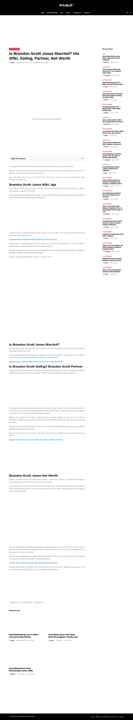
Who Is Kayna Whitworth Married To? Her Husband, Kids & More (112, 71)
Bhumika (107, 124)
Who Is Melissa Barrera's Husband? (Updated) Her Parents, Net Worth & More (112, 182)
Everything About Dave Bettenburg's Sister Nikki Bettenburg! (21, 670)
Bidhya (13, 674)
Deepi (12, 62)
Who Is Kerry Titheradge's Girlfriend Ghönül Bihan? (112, 271)
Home (43, 12)
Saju (105, 173)
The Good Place (38, 602)
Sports (68, 12)
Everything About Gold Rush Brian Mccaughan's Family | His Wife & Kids (63, 636)
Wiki (61, 12)
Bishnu (106, 146)
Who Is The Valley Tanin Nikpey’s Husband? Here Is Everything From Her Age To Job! (112, 208)
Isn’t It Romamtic (27, 602)
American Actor (14, 602)
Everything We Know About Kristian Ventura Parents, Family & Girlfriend (112, 223)
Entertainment (52, 12)
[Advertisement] (66, 32)
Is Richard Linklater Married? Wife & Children (113, 235)
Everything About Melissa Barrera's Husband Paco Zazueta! (112, 195)
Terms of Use (114, 717)
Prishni (106, 186)
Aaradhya (107, 75)
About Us (98, 717)
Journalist (77, 12)
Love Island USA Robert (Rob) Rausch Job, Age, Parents (113, 132)
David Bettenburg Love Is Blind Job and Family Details (23, 635)
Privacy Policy (106, 717)
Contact (87, 12)
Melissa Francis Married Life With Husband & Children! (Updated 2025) (113, 247)
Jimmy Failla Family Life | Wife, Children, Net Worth (112, 143)
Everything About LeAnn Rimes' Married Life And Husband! (111, 58)
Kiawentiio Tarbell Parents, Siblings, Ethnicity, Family (112, 259)
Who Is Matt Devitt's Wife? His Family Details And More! (113, 121)
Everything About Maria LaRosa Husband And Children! (111, 168)
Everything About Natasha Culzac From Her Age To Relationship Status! (112, 155)
